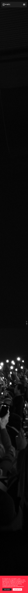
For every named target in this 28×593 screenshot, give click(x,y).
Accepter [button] (17, 589)
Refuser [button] (7, 589)
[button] (24, 4)
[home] (6, 4)
